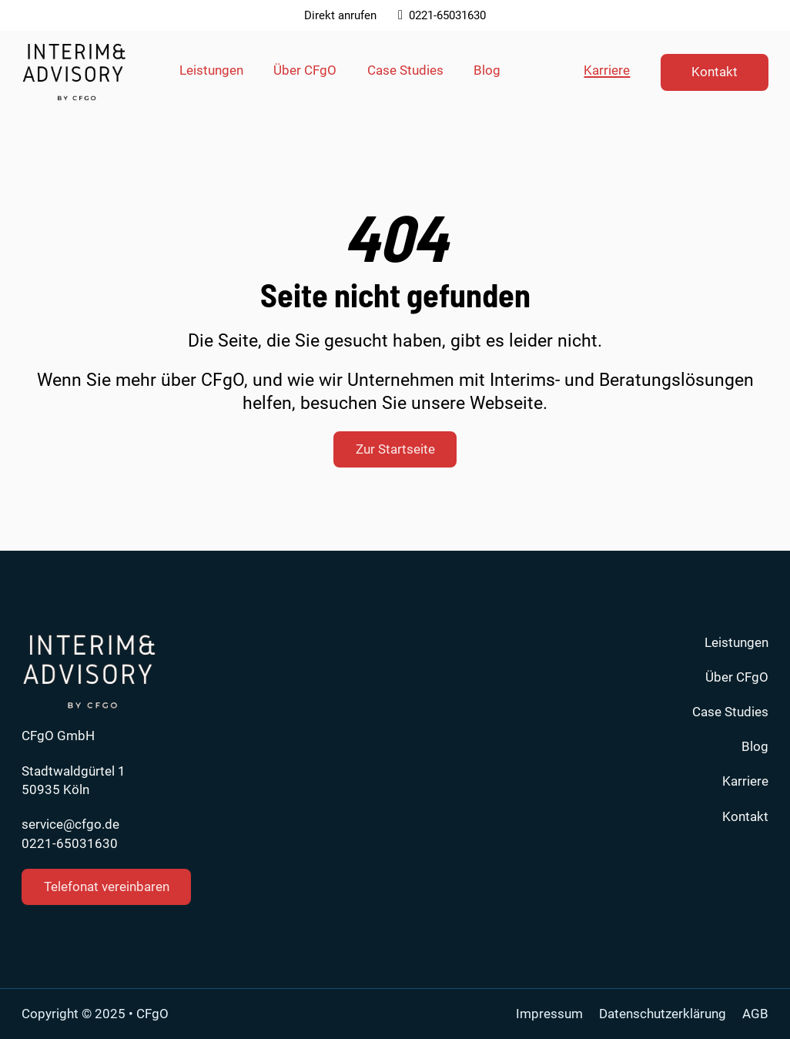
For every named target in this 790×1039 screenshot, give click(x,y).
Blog (487, 70)
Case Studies (405, 70)
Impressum (549, 1013)
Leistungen (211, 70)
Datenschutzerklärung (662, 1013)
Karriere (607, 70)
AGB (755, 1013)
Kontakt (714, 71)
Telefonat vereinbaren (106, 886)
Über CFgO (304, 70)
